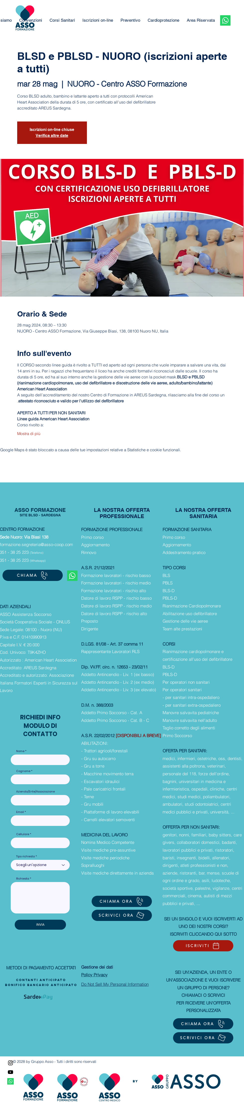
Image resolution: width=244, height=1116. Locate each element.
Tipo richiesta (25, 856)
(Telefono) (36, 553)
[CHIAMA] (32, 575)
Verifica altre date (52, 135)
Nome (20, 751)
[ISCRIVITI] (203, 945)
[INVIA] (40, 925)
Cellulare (22, 834)
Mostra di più (28, 433)
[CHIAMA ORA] (122, 901)
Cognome (23, 771)
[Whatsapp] (225, 20)
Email (20, 812)
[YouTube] (10, 1072)
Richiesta (22, 878)
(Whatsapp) (38, 560)
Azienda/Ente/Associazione (35, 791)
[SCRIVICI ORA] (122, 915)
